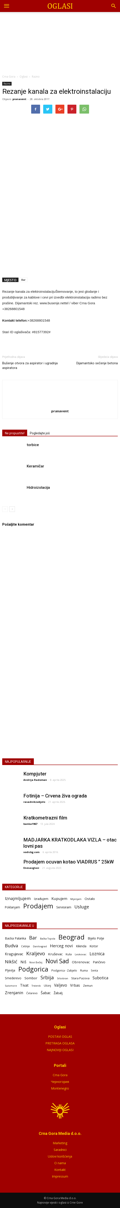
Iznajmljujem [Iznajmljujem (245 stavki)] (18, 898)
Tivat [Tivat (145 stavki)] (24, 985)
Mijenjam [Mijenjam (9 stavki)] (75, 899)
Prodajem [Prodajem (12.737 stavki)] (38, 906)
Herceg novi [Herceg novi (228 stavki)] (61, 946)
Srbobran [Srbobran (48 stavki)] (62, 978)
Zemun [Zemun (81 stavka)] (88, 986)
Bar (23, 279)
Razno (7, 83)
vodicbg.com (31, 852)
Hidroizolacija (38, 487)
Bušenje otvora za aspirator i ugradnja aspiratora (30, 365)
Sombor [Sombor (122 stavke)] (30, 978)
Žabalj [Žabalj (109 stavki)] (58, 993)
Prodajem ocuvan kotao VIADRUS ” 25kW (68, 862)
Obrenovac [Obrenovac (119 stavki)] (81, 962)
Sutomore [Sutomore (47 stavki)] (11, 985)
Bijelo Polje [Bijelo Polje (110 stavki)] (96, 938)
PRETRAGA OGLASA (60, 1043)
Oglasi (24, 76)
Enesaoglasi (31, 867)
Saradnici (60, 1150)
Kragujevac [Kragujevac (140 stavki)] (14, 954)
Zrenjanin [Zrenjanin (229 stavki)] (14, 992)
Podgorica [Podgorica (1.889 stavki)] (33, 969)
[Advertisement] (60, 42)
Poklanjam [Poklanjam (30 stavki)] (12, 907)
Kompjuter (35, 774)
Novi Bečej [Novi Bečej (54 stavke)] (35, 962)
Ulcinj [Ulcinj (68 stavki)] (47, 986)
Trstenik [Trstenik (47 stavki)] (36, 985)
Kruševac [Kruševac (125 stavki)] (55, 954)
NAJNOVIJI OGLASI (60, 1050)
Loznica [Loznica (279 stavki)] (97, 953)
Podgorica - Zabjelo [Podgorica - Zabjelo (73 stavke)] (64, 970)
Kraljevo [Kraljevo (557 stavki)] (35, 953)
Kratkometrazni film (45, 818)
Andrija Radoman (35, 779)
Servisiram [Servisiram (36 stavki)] (63, 907)
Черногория (60, 1082)
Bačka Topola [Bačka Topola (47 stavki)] (47, 938)
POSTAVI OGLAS (60, 709)
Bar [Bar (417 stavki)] (33, 937)
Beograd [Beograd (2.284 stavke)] (71, 937)
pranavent (19, 99)
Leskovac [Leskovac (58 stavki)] (80, 954)
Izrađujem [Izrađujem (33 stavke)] (41, 899)
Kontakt (60, 1170)
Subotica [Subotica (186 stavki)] (100, 978)
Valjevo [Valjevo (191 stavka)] (60, 985)
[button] (114, 6)
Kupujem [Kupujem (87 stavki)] (59, 898)
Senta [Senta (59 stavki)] (94, 970)
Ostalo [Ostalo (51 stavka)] (90, 898)
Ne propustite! (14, 433)
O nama (60, 1163)
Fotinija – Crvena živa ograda (55, 796)
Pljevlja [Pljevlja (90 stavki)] (10, 970)
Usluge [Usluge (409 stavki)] (81, 906)
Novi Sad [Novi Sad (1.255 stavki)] (57, 961)
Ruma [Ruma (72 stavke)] (84, 970)
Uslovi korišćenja (60, 1156)
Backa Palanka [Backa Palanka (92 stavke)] (15, 938)
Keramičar (35, 466)
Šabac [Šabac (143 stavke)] (46, 993)
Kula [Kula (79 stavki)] (69, 954)
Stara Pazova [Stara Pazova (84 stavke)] (80, 978)
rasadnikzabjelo (34, 801)
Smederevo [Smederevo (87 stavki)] (13, 978)
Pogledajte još (40, 433)
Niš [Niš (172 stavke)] (23, 962)
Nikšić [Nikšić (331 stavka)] (11, 961)
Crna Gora (60, 1075)
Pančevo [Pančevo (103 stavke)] (99, 962)
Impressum (60, 1176)
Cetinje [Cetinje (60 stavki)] (25, 946)
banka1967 (30, 823)
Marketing (60, 1143)
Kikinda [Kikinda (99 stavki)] (81, 946)
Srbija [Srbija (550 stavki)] (47, 977)
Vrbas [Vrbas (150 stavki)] (75, 985)
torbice (33, 445)
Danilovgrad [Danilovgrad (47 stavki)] (40, 946)
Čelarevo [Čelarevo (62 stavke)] (32, 993)
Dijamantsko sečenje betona (97, 363)
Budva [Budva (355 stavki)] (11, 945)
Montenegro (60, 1088)
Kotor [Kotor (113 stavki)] (93, 946)
